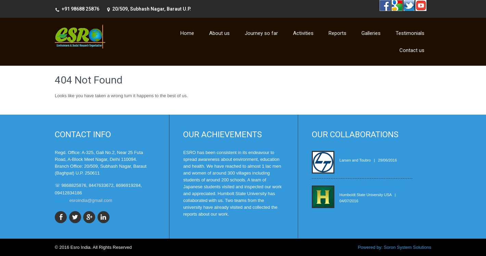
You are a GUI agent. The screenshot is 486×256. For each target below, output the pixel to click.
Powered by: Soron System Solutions (394, 247)
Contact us (411, 50)
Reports (337, 33)
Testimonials (410, 33)
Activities (303, 33)
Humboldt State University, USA (371, 186)
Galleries (371, 33)
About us (219, 33)
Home (187, 33)
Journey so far (261, 33)
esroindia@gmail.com (90, 200)
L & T (345, 152)
